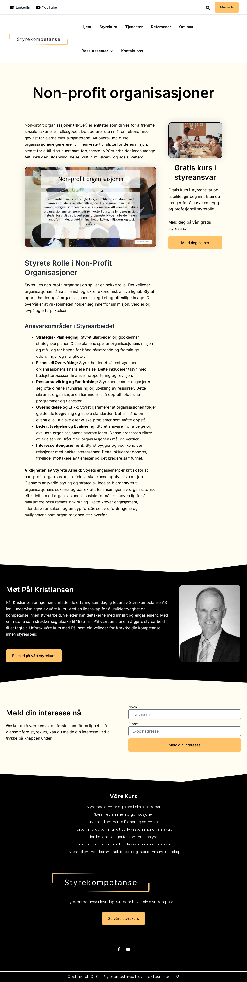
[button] (208, 8)
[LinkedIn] (20, 7)
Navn (132, 707)
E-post (133, 724)
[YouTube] (47, 7)
